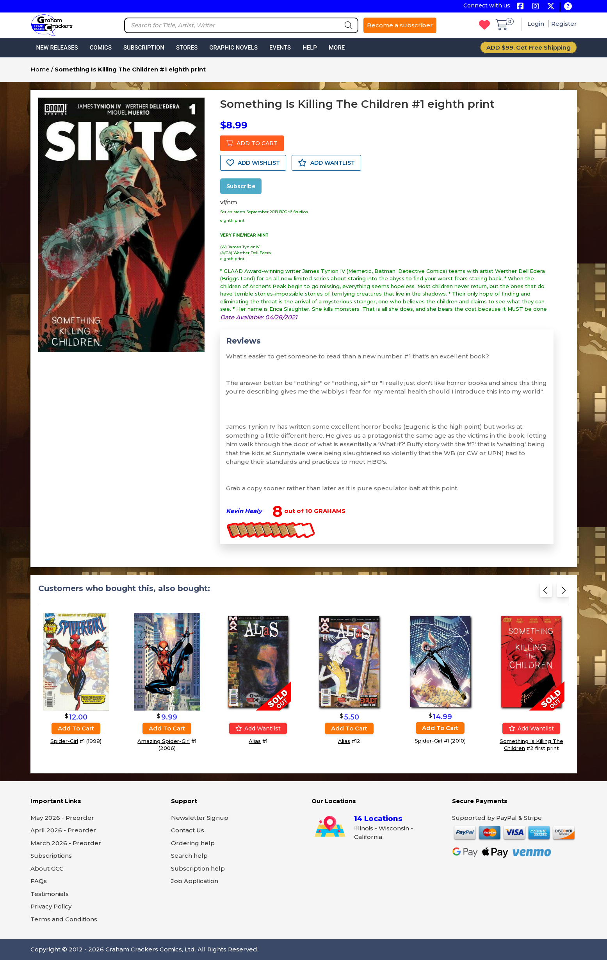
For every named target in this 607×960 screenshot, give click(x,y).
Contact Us (187, 830)
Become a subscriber (400, 25)
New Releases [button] (57, 47)
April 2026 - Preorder (63, 830)
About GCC (47, 868)
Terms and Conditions (63, 919)
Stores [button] (187, 47)
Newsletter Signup (199, 817)
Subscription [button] (143, 47)
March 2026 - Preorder (65, 843)
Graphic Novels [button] (233, 47)
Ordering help (193, 843)
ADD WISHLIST (253, 163)
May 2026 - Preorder (62, 817)
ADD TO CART (252, 143)
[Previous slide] (546, 592)
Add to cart (76, 728)
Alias (255, 741)
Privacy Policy (50, 906)
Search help (189, 855)
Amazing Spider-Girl (163, 741)
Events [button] (280, 47)
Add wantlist (258, 728)
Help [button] (310, 47)
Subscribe (240, 186)
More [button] (337, 47)
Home (40, 69)
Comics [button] (101, 47)
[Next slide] (563, 592)
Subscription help (198, 868)
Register (564, 23)
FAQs (38, 881)
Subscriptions (51, 855)
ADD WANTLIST (326, 163)
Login (536, 23)
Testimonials (49, 894)
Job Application (194, 881)
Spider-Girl (64, 741)
